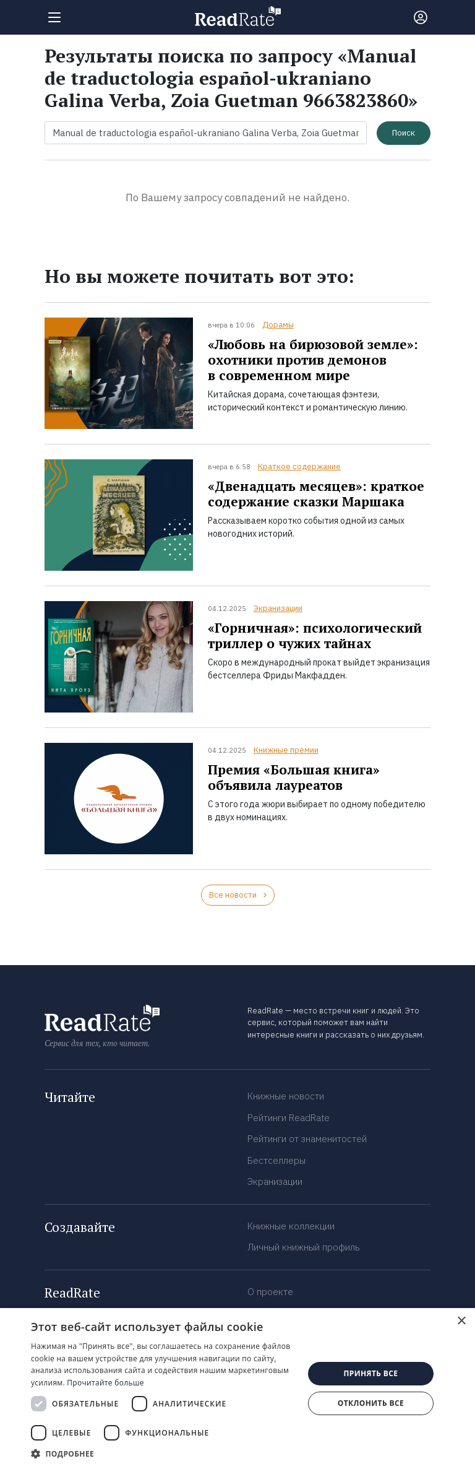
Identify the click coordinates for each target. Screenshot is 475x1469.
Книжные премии (286, 750)
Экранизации (278, 608)
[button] (163, 1453)
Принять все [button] (370, 1373)
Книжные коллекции (291, 1226)
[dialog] (237, 1388)
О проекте (270, 1292)
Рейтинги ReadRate (288, 1118)
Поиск (403, 133)
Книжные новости (285, 1096)
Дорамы (278, 324)
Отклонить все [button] (371, 1403)
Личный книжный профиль (303, 1247)
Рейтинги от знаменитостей (307, 1139)
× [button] (461, 1321)
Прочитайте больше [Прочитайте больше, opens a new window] (105, 1382)
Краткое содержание (299, 466)
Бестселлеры (276, 1160)
